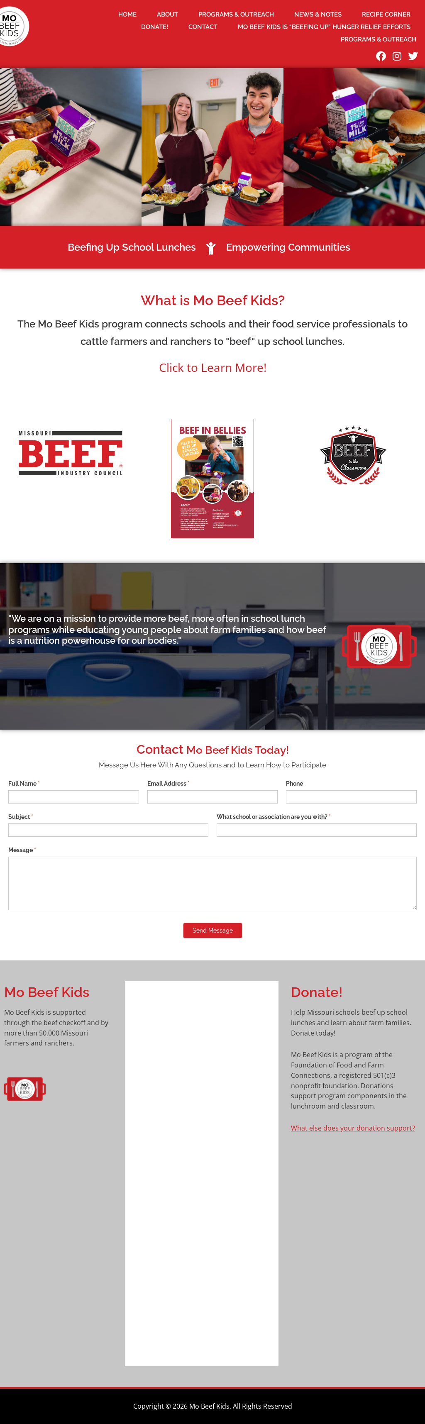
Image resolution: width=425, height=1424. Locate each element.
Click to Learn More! (212, 367)
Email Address (168, 783)
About (167, 14)
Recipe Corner (386, 14)
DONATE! (154, 27)
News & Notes (318, 14)
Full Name (24, 783)
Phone (294, 783)
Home (127, 14)
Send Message (213, 930)
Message (22, 850)
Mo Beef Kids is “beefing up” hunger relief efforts (324, 27)
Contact (202, 27)
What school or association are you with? (274, 816)
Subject (20, 816)
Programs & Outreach (236, 14)
